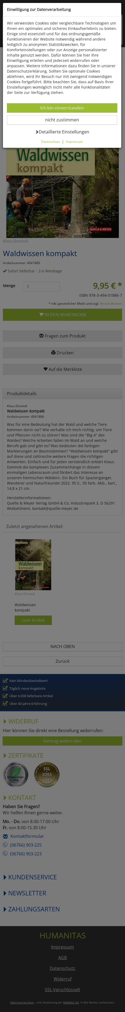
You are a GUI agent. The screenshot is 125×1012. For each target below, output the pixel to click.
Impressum (74, 141)
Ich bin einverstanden (62, 108)
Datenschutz (50, 141)
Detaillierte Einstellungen (62, 132)
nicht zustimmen (65, 120)
